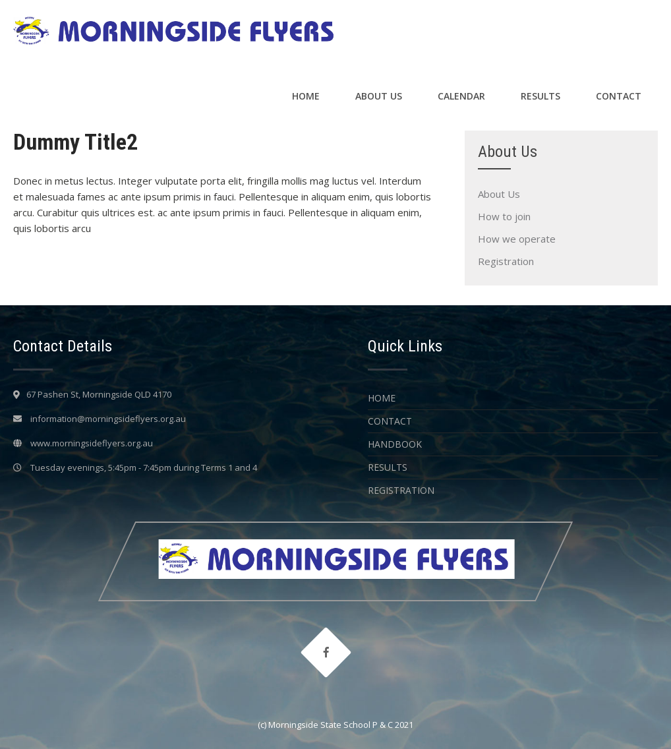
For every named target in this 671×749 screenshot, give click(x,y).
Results (540, 96)
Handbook (395, 444)
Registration (506, 261)
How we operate (517, 238)
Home (306, 96)
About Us (378, 96)
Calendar (461, 96)
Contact (618, 96)
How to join (504, 216)
